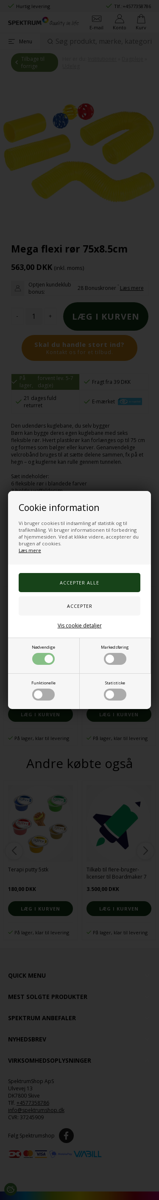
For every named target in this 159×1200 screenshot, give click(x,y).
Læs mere (30, 550)
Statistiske (115, 690)
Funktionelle (43, 690)
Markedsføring (115, 654)
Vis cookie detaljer (80, 625)
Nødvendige (43, 654)
